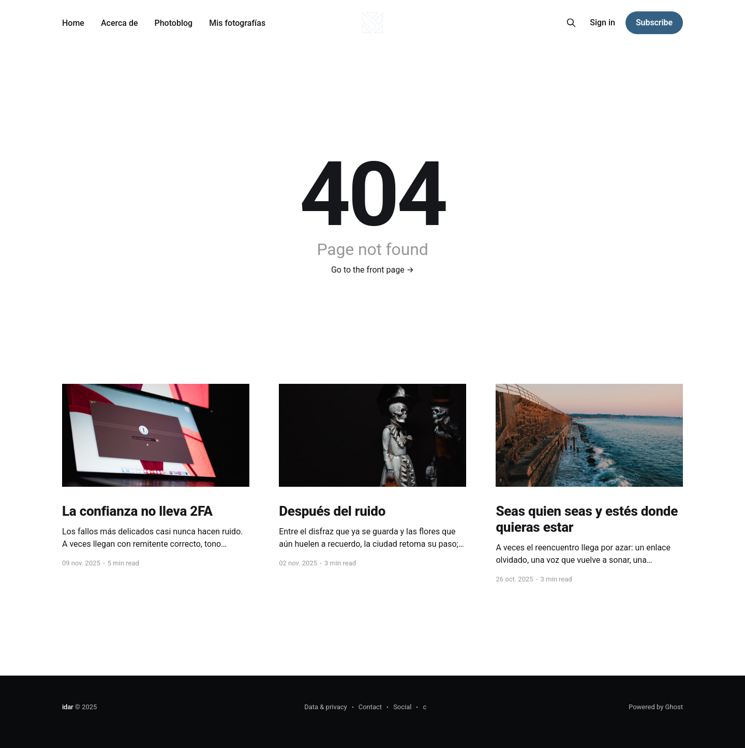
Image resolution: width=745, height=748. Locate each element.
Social (402, 707)
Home (73, 23)
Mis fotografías (237, 23)
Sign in (602, 22)
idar (67, 707)
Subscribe (654, 22)
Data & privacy (325, 707)
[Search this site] (571, 22)
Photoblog (174, 23)
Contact (370, 707)
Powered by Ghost (656, 707)
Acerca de (119, 23)
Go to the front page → (372, 270)
